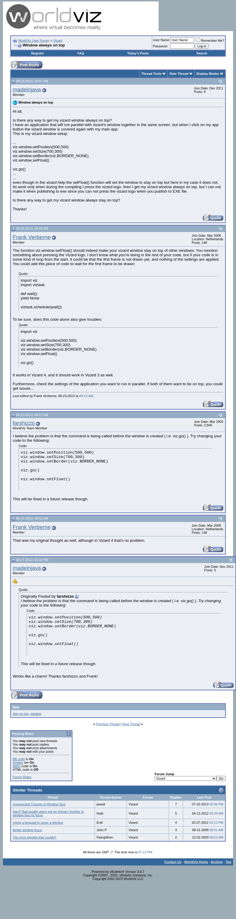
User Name (161, 40)
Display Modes (207, 73)
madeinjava (27, 89)
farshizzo (24, 423)
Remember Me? (210, 40)
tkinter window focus (27, 830)
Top (228, 862)
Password (160, 46)
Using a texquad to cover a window (38, 822)
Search (201, 53)
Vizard (57, 40)
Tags (15, 707)
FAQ (80, 53)
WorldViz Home (196, 862)
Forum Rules (22, 777)
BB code (19, 759)
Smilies (18, 762)
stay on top (21, 713)
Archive (217, 862)
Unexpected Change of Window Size (39, 804)
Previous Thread (108, 724)
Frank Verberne (32, 237)
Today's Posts (138, 53)
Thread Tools (151, 73)
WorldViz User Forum (33, 40)
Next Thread (131, 724)
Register (37, 53)
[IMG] (17, 766)
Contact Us (172, 862)
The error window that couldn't (34, 837)
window (35, 713)
